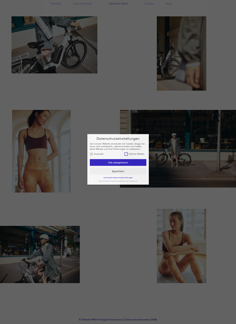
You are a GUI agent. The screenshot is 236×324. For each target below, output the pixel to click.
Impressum (133, 168)
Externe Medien (134, 141)
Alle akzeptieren (118, 150)
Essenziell (96, 141)
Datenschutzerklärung (119, 168)
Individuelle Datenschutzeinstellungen (118, 165)
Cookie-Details (104, 168)
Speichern (118, 158)
